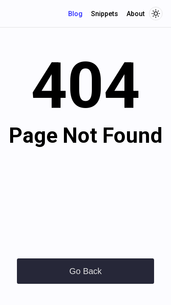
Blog (75, 14)
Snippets (104, 14)
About (136, 14)
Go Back (85, 271)
